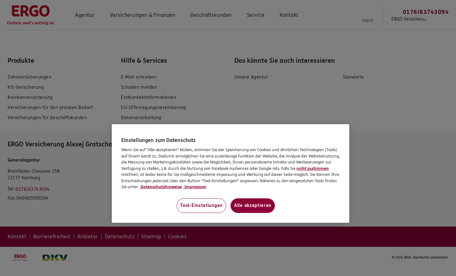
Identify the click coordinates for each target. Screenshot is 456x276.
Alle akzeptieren (252, 205)
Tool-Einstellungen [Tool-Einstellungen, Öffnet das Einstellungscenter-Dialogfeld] (201, 205)
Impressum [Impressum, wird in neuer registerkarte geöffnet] (194, 186)
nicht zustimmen (312, 168)
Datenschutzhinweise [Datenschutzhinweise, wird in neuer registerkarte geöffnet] (161, 186)
